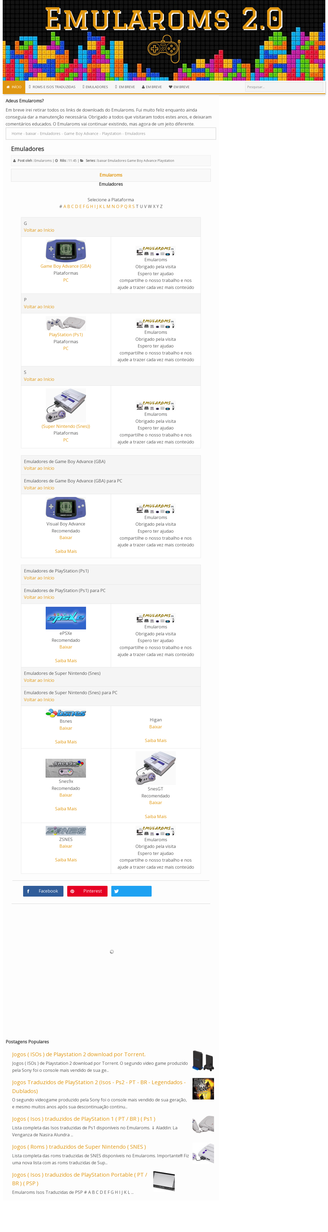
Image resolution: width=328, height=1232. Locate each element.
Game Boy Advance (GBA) (66, 266)
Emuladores (117, 160)
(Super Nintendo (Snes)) (66, 426)
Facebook (48, 891)
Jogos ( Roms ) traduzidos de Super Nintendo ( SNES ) (79, 1146)
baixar (102, 160)
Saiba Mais (66, 551)
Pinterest (92, 891)
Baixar (65, 537)
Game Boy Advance (142, 160)
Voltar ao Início (39, 230)
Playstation (166, 160)
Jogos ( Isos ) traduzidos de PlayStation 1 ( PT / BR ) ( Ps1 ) (83, 1118)
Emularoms (110, 175)
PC (66, 280)
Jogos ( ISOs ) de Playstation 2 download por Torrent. (79, 1054)
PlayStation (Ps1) (66, 335)
